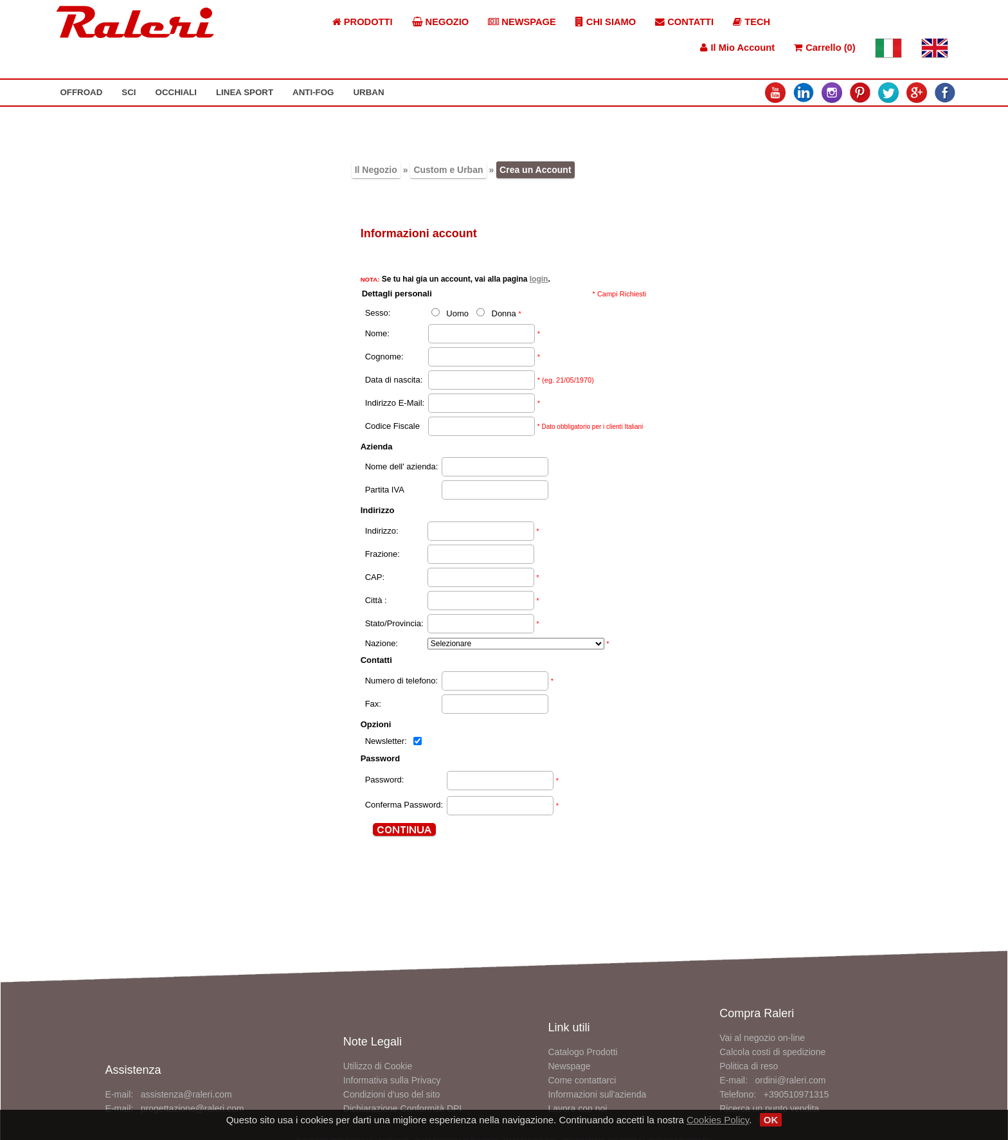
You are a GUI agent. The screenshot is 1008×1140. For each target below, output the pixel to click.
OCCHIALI (176, 92)
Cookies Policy (718, 1119)
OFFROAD (81, 92)
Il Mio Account (737, 47)
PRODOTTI (362, 22)
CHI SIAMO (605, 22)
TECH (751, 22)
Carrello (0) (824, 47)
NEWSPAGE (522, 22)
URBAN (368, 92)
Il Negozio (376, 170)
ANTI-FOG (313, 92)
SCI (129, 92)
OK (771, 1119)
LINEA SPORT (244, 92)
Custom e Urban (448, 170)
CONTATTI (684, 22)
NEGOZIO (440, 22)
